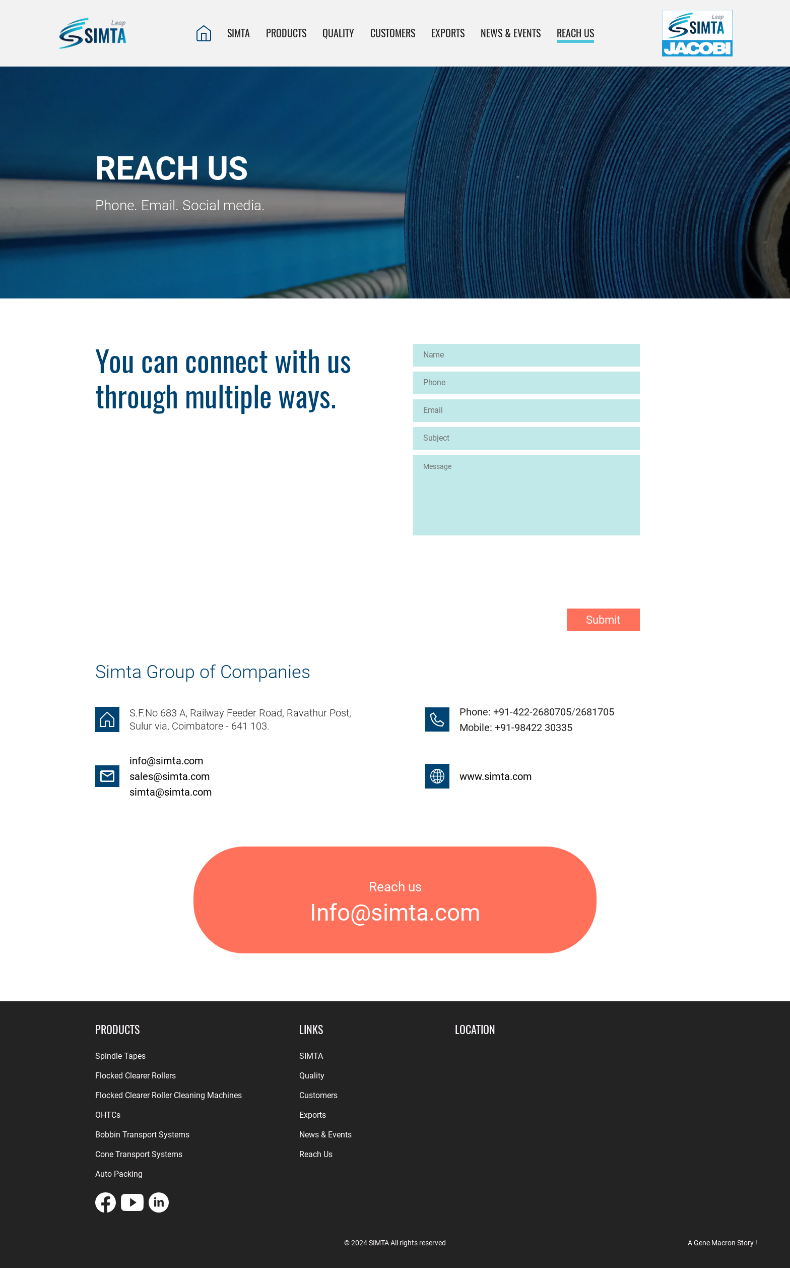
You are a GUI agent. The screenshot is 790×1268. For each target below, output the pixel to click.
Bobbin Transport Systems (142, 1134)
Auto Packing (119, 1174)
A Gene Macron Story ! (722, 1243)
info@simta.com (166, 761)
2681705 (594, 712)
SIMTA (238, 33)
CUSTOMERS (392, 33)
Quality (311, 1075)
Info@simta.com (395, 913)
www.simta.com (495, 776)
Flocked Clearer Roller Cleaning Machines (168, 1095)
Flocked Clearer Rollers (135, 1075)
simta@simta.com (170, 792)
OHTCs (107, 1115)
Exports (312, 1115)
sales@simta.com (169, 776)
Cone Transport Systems (138, 1154)
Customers (318, 1095)
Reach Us (316, 1154)
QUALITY (338, 33)
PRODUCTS (286, 33)
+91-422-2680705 (532, 712)
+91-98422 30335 (532, 727)
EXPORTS (448, 33)
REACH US (575, 33)
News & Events (511, 33)
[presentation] (489, 563)
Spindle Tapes (120, 1056)
